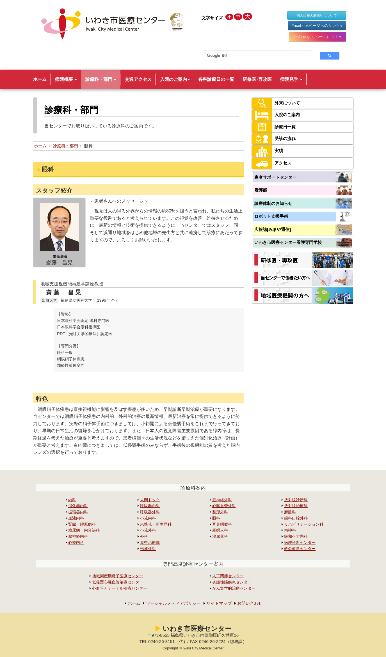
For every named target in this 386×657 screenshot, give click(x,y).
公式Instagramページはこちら (317, 37)
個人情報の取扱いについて (316, 15)
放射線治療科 (296, 506)
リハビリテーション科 (303, 524)
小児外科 (148, 530)
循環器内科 (78, 512)
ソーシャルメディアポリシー (172, 603)
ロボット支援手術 (271, 216)
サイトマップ (220, 603)
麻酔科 (290, 512)
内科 (72, 500)
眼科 (216, 518)
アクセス (272, 163)
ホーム (40, 79)
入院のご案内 (175, 79)
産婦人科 (220, 530)
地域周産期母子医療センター (117, 576)
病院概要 (66, 79)
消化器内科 (78, 506)
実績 (268, 151)
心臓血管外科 (224, 506)
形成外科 (148, 549)
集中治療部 (150, 543)
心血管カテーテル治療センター (119, 588)
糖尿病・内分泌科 (84, 530)
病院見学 (291, 79)
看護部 (260, 190)
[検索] (255, 55)
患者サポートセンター (275, 177)
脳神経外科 (222, 500)
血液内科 (76, 518)
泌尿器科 (220, 536)
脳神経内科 (78, 536)
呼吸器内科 (150, 506)
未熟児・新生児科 (156, 524)
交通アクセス (138, 79)
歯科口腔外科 (296, 518)
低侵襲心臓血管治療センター (117, 582)
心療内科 (76, 543)
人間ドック (150, 500)
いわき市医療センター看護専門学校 (288, 242)
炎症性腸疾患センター (232, 582)
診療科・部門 (100, 79)
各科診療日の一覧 (216, 79)
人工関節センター (228, 576)
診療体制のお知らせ (273, 203)
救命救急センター (300, 549)
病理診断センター (300, 543)
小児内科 (148, 518)
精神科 (290, 530)
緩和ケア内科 (296, 536)
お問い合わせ (252, 603)
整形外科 (220, 512)
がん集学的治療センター (233, 588)
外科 (144, 536)
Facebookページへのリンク (316, 25)
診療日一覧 (274, 127)
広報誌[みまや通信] (272, 229)
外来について (277, 103)
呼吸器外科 (150, 512)
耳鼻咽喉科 (222, 524)
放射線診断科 (296, 500)
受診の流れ (274, 138)
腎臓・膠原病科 (82, 524)
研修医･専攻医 (257, 79)
